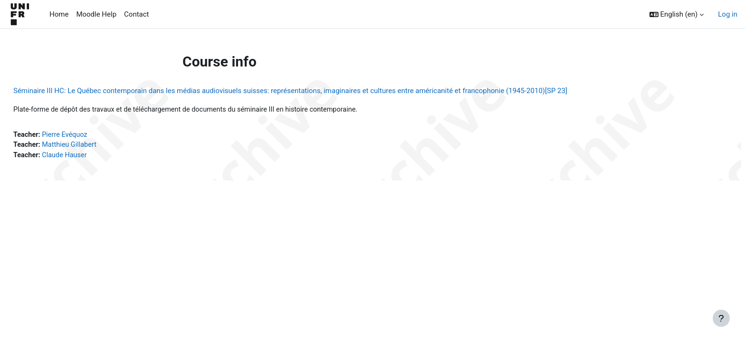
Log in (727, 14)
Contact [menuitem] (136, 14)
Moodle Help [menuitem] (96, 14)
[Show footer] (721, 318)
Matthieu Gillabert (94, 146)
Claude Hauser (89, 156)
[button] (676, 14)
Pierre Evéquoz (89, 135)
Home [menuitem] (58, 14)
